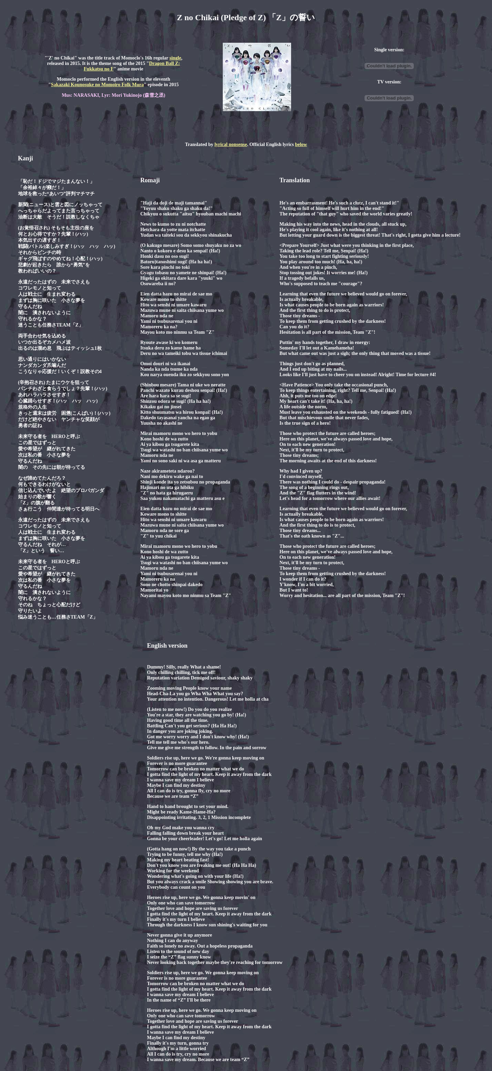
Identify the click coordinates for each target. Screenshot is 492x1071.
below (301, 144)
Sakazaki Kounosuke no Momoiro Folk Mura (97, 84)
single (175, 58)
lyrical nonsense (231, 144)
